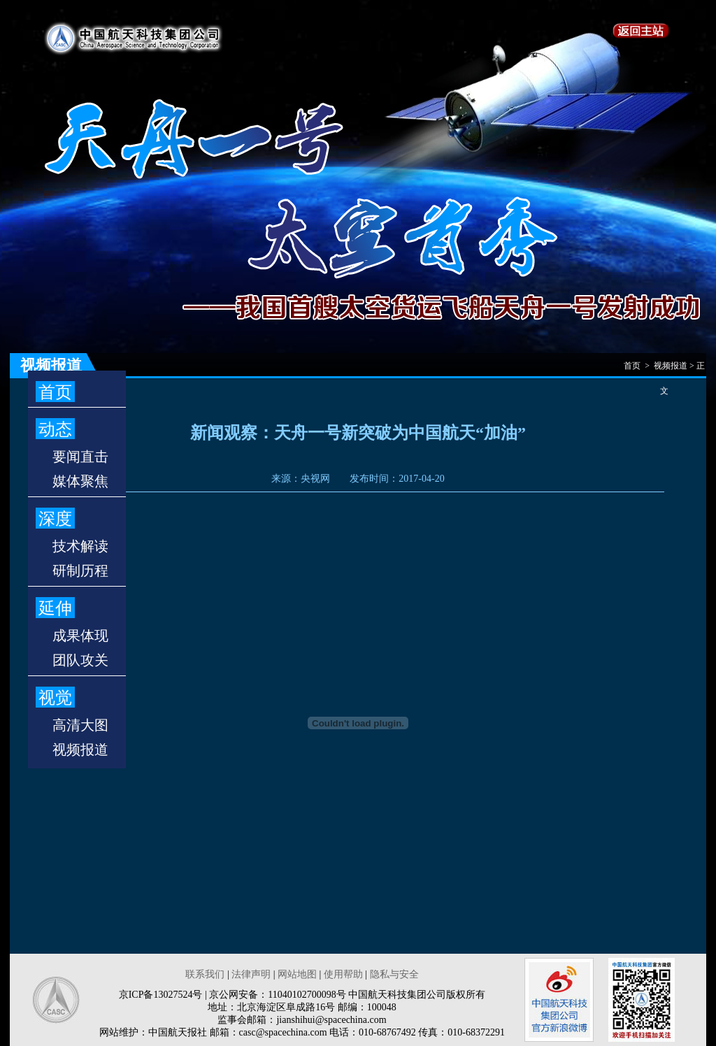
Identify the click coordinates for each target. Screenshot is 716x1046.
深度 (55, 519)
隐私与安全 (394, 974)
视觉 (55, 698)
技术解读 (80, 546)
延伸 (55, 608)
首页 (55, 392)
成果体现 (80, 635)
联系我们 (204, 974)
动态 (55, 429)
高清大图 (80, 725)
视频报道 (80, 749)
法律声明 (251, 974)
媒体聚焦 (80, 481)
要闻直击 (80, 456)
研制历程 (80, 570)
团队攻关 (80, 660)
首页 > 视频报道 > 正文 (664, 369)
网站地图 (297, 974)
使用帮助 (343, 974)
